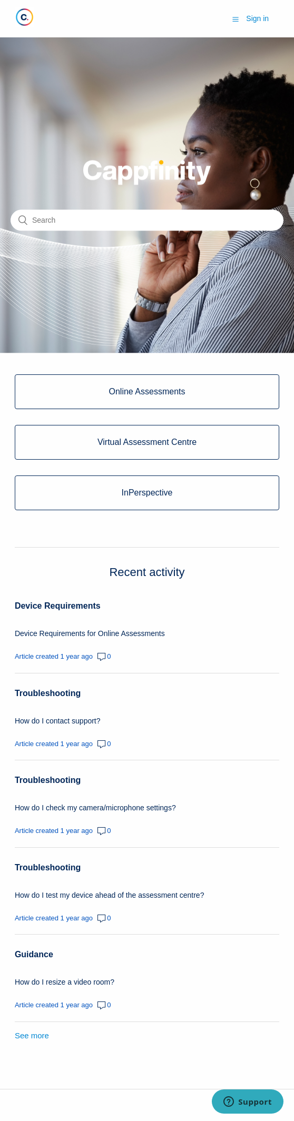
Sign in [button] (257, 18)
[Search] (147, 220)
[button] (235, 19)
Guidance (34, 954)
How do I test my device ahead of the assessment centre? (109, 895)
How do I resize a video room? (64, 982)
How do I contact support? (58, 721)
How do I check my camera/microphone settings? (95, 807)
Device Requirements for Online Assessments (90, 633)
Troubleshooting (48, 693)
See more (32, 1035)
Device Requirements (58, 605)
